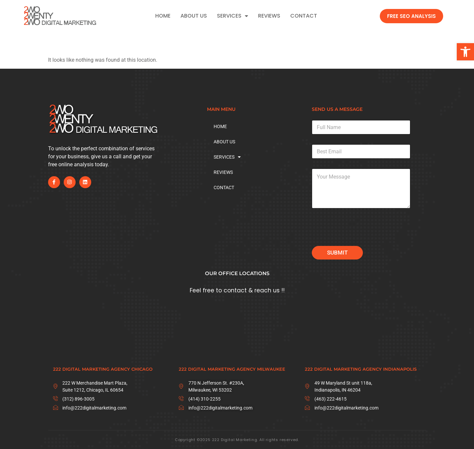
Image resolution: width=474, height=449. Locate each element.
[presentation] (362, 241)
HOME (162, 16)
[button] (465, 51)
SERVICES (232, 16)
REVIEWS (269, 16)
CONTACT (303, 16)
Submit (337, 252)
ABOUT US (193, 16)
